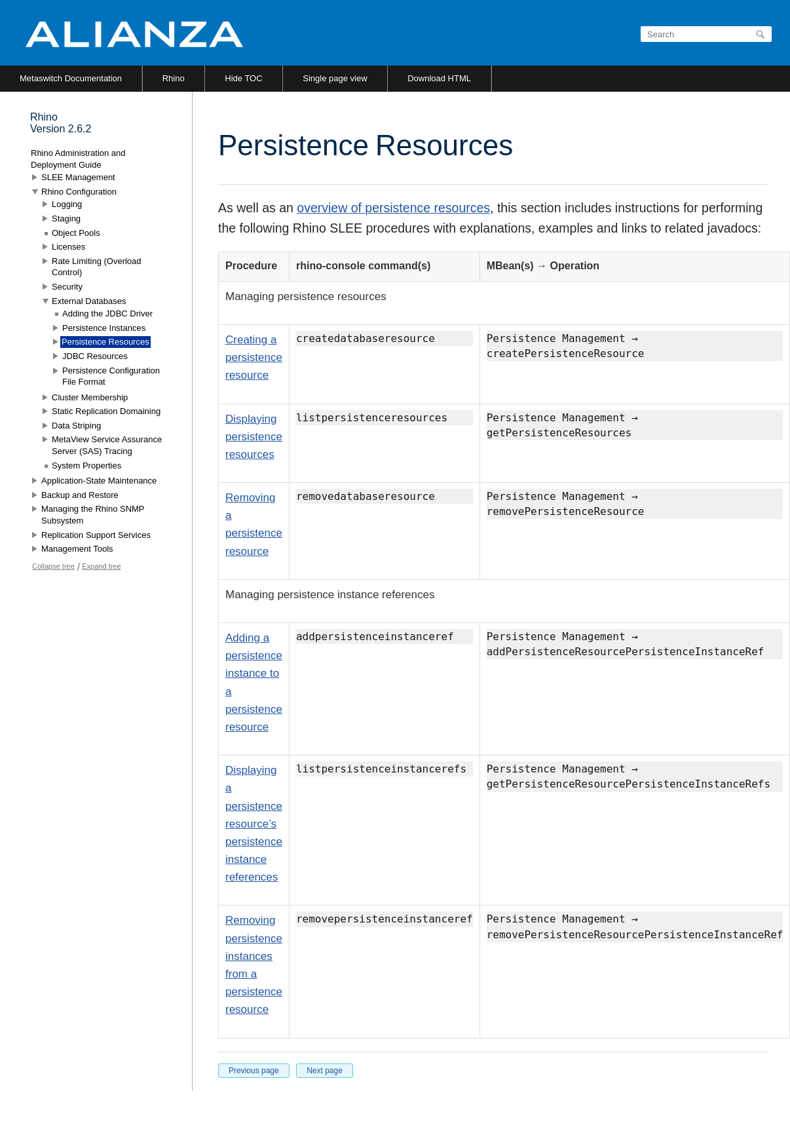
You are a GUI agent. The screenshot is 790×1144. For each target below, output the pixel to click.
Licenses (68, 247)
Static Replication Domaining (106, 411)
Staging (66, 218)
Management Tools (77, 549)
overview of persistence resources (393, 207)
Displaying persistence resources (253, 437)
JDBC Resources (95, 356)
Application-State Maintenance (99, 481)
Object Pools (76, 233)
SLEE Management (78, 177)
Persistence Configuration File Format (111, 376)
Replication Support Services (96, 535)
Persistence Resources (105, 342)
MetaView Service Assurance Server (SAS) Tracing (107, 445)
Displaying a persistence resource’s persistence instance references (253, 823)
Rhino (173, 78)
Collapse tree (53, 566)
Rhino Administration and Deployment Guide (78, 159)
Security (67, 287)
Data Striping (76, 425)
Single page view (335, 78)
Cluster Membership (90, 397)
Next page (325, 1070)
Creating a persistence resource (253, 357)
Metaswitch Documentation (71, 78)
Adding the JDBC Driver (107, 313)
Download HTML (439, 78)
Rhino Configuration (79, 192)
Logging (67, 204)
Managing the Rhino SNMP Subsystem (92, 514)
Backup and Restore (80, 495)
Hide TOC (243, 78)
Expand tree (101, 566)
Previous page (254, 1070)
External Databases (89, 301)
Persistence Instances (103, 328)
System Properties (86, 465)
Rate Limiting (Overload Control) (96, 267)
